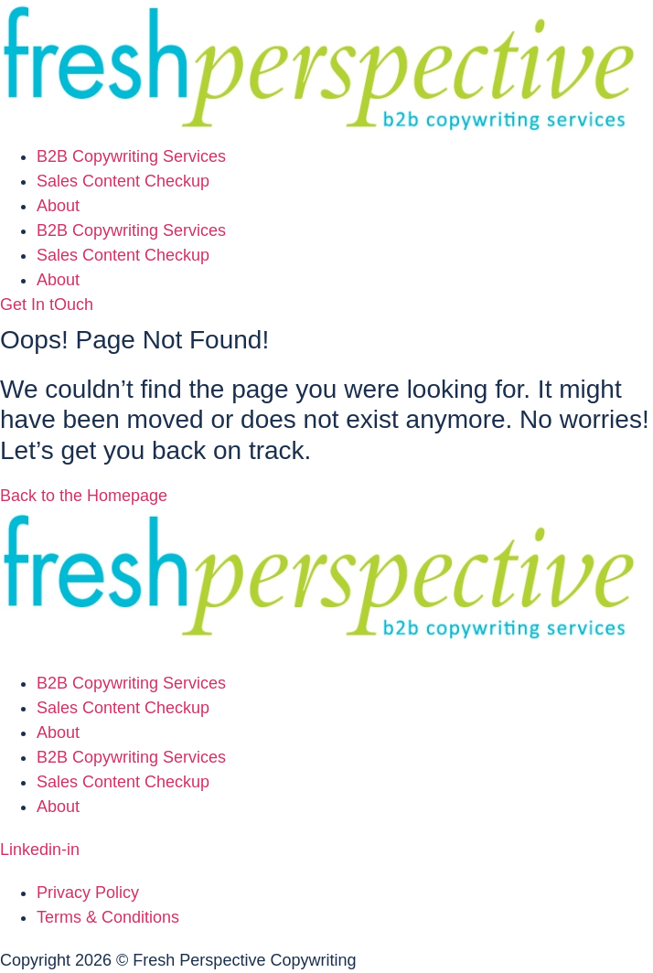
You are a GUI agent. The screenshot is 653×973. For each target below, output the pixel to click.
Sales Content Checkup (123, 181)
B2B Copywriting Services (131, 156)
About (58, 206)
